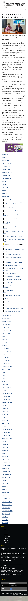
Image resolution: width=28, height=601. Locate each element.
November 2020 (7, 469)
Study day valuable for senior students (11, 222)
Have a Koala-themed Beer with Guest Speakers (13, 240)
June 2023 (5, 375)
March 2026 (5, 160)
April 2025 (5, 194)
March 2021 (5, 456)
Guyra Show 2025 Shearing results (13, 279)
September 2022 (7, 402)
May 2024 (5, 342)
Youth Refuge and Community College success (13, 250)
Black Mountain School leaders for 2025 (12, 258)
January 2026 (6, 167)
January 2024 (6, 354)
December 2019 (7, 502)
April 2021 (5, 453)
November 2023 (7, 360)
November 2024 (7, 324)
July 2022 (5, 408)
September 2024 (7, 330)
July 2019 (5, 517)
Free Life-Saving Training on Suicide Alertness (13, 214)
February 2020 (6, 496)
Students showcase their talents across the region (14, 286)
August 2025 (6, 182)
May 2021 (5, 450)
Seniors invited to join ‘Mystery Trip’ (14, 308)
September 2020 (7, 475)
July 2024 (5, 336)
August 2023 (6, 369)
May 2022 (5, 414)
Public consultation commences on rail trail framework (12, 564)
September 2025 (7, 179)
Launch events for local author (12, 305)
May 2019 (5, 523)
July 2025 (5, 185)
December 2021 (7, 429)
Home (5, 529)
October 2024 (6, 327)
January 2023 (6, 390)
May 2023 (5, 378)
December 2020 (7, 465)
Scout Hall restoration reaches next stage (13, 232)
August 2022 (6, 405)
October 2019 (6, 508)
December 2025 (7, 170)
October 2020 (6, 472)
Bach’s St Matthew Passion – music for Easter (13, 291)
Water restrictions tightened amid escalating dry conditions (13, 549)
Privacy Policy (12, 593)
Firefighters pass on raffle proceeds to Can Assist (13, 269)
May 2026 (5, 154)
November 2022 (7, 396)
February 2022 (6, 423)
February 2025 (6, 315)
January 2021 (6, 462)
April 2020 (5, 490)
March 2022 (5, 420)
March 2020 (5, 493)
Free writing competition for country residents (13, 227)
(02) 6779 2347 (12, 583)
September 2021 (7, 438)
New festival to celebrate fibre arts (14, 299)
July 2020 (5, 481)
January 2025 (6, 318)
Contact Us (6, 542)
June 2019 (5, 520)
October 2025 (6, 176)
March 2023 (5, 384)
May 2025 (5, 191)
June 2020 (5, 484)
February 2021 (6, 459)
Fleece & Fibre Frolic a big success (13, 219)
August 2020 (6, 478)
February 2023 (6, 387)
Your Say (6, 540)
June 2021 (5, 447)
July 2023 (5, 372)
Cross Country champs (10, 200)
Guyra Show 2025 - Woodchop (12, 311)
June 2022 (5, 411)
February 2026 (6, 163)
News (5, 530)
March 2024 (5, 348)
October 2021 (6, 435)
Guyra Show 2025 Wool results (12, 276)
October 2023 (6, 363)
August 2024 (6, 333)
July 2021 (5, 444)
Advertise (6, 538)
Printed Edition (7, 536)
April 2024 (5, 345)
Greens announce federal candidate (14, 211)
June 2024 (5, 339)
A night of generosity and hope (12, 295)
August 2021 (6, 441)
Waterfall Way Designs (23, 594)
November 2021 (7, 432)
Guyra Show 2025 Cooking (11, 283)
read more (8, 560)
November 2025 (7, 173)
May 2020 (5, 487)
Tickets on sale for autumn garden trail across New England (14, 206)
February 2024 (6, 351)
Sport (5, 532)
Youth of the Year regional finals (13, 265)
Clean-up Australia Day (10, 273)
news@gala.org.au (13, 585)
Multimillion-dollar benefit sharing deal (13, 245)
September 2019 (7, 511)
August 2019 (6, 514)
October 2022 (6, 399)
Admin (13, 594)
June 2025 (5, 188)
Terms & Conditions (18, 593)
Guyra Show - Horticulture (11, 302)
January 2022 (6, 426)
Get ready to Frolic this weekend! (13, 236)
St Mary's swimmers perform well (13, 262)
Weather (6, 534)
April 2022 (5, 417)
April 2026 (5, 157)
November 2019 (7, 505)
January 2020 (6, 499)
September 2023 (7, 366)
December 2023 (7, 357)
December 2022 (7, 393)
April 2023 (5, 381)
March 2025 (5, 197)
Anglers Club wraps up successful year (14, 203)
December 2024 (7, 321)
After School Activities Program (13, 254)
